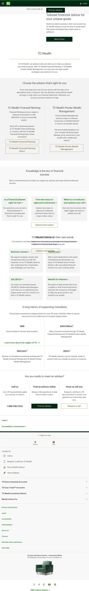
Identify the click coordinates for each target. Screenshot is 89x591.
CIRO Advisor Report (39, 584)
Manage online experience (12, 536)
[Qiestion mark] (26, 138)
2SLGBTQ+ (16, 280)
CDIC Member (7, 518)
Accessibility (7, 512)
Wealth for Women (57, 280)
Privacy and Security (9, 501)
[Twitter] (34, 578)
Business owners (19, 253)
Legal (4, 414)
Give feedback (12, 467)
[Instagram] (44, 578)
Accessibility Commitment (13, 420)
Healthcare (54, 253)
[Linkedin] (55, 578)
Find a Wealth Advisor (15, 461)
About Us (5, 524)
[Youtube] (49, 578)
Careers (5, 530)
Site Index (5, 541)
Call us (9, 450)
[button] (45, 251)
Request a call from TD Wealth (18, 455)
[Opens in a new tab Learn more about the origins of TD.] (22, 338)
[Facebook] (38, 578)
